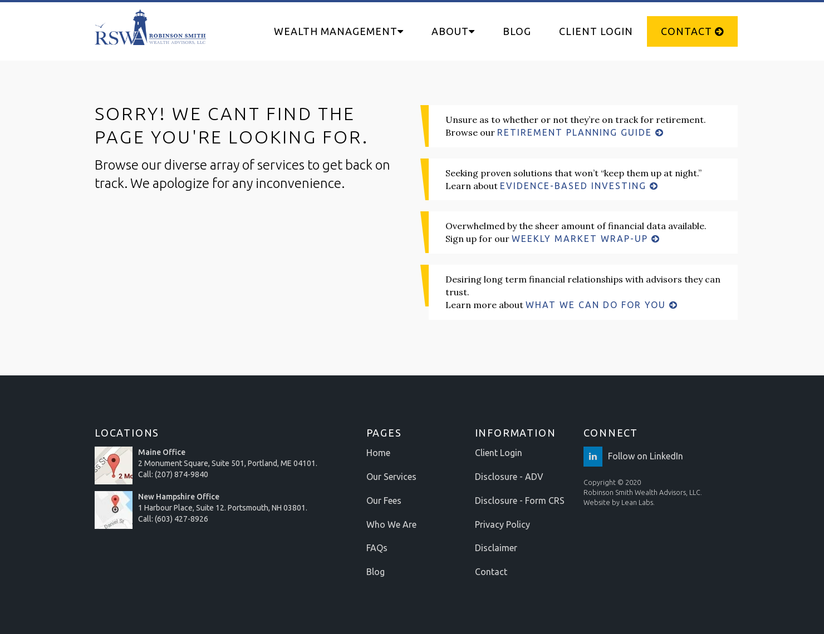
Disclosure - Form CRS (520, 501)
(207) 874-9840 (181, 474)
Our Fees (383, 501)
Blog (517, 31)
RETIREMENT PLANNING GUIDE (580, 132)
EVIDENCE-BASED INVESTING (579, 186)
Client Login (596, 31)
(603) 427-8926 (181, 518)
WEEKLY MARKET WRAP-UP (586, 239)
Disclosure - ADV (509, 477)
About (453, 31)
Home (378, 453)
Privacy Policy (502, 524)
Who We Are (391, 524)
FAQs (377, 548)
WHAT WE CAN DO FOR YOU (602, 305)
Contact (692, 31)
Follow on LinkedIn (633, 456)
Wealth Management (339, 31)
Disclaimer (496, 548)
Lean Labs (637, 502)
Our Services (391, 477)
